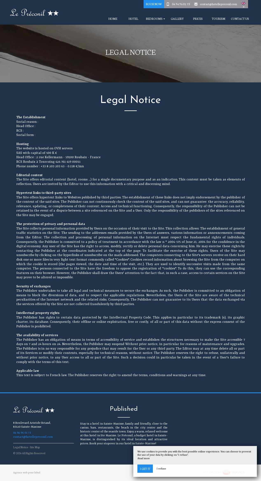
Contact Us (240, 19)
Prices (198, 19)
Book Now (154, 4)
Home (112, 19)
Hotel (133, 19)
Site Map (35, 447)
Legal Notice (20, 447)
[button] (243, 4)
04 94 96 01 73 (181, 4)
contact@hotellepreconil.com (218, 4)
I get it (145, 469)
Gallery (177, 19)
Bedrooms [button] (155, 19)
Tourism (218, 19)
